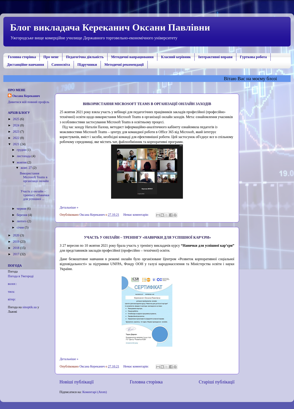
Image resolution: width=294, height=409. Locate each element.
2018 (16, 248)
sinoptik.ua (29, 307)
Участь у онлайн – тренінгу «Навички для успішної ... (34, 195)
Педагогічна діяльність (85, 57)
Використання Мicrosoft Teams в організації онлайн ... (34, 179)
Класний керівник (176, 57)
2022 (16, 138)
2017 (16, 254)
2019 (16, 241)
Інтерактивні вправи (215, 57)
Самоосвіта (60, 64)
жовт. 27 (27, 167)
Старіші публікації (217, 381)
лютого (22, 221)
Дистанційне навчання (25, 64)
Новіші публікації (76, 381)
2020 (16, 235)
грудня (22, 150)
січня (21, 227)
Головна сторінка (22, 57)
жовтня (22, 162)
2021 (16, 144)
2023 (16, 131)
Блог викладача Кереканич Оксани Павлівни (110, 27)
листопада (24, 156)
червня (22, 208)
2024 (16, 125)
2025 (16, 119)
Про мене (51, 57)
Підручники (87, 64)
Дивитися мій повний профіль (28, 102)
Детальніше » (69, 207)
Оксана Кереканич (26, 96)
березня (22, 215)
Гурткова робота (253, 57)
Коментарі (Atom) (94, 392)
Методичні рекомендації (124, 64)
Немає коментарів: (136, 214)
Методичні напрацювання (132, 57)
